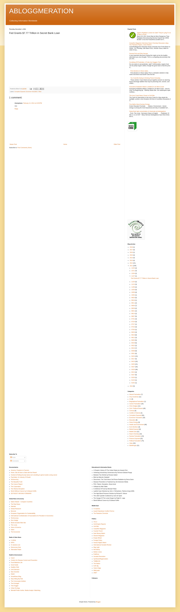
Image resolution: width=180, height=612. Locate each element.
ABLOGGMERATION (41, 11)
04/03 (133, 364)
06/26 (133, 332)
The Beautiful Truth (16, 482)
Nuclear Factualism (135, 436)
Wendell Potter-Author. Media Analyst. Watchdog (25, 590)
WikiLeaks (97, 570)
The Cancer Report (16, 484)
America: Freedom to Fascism (20, 470)
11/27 (133, 276)
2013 (131, 260)
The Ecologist (15, 583)
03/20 (133, 369)
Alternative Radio (16, 549)
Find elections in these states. (139, 71)
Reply (16, 109)
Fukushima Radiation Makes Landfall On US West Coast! (146, 87)
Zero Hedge (14, 520)
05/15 (133, 348)
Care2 (13, 558)
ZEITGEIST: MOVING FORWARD (21, 493)
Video (39, 91)
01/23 (133, 380)
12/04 (133, 273)
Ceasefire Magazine (100, 529)
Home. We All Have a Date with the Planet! (24, 472)
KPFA (12, 542)
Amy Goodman (133, 397)
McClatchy (97, 549)
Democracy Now (16, 547)
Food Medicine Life (16, 562)
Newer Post (13, 144)
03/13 (133, 372)
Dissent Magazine (99, 535)
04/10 (133, 361)
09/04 (133, 305)
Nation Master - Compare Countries (21, 502)
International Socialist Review (102, 545)
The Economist (15, 532)
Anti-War (96, 526)
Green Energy (133, 422)
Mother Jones (98, 552)
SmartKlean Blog (16, 576)
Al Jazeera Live (15, 545)
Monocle (13, 511)
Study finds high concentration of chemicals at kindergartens (147, 111)
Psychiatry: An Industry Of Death (21, 477)
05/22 (133, 345)
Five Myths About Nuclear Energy (139, 104)
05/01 (133, 353)
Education (132, 420)
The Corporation (16, 486)
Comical (131, 410)
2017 (131, 250)
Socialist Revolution (99, 556)
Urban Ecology (15, 588)
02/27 (133, 375)
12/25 (133, 268)
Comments (14, 461)
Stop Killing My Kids (17, 579)
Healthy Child (15, 567)
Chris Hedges (133, 406)
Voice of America (16, 527)
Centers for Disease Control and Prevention (24, 560)
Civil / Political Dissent (136, 408)
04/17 (133, 359)
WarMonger (132, 445)
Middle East (132, 431)
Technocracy (14, 479)
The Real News (15, 504)
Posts (12, 457)
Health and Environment (136, 424)
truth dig (96, 566)
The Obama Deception (18, 489)
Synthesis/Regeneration (101, 559)
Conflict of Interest (134, 413)
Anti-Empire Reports (100, 524)
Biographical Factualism (136, 401)
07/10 (133, 327)
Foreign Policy (98, 540)
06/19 (133, 335)
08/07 (133, 316)
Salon (12, 529)
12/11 (133, 270)
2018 (131, 247)
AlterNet (13, 506)
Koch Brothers (133, 427)
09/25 (133, 297)
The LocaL (14, 525)
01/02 (133, 383)
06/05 (133, 340)
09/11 (133, 303)
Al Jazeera (97, 509)
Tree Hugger (14, 586)
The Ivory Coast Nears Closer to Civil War (142, 95)
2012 (131, 263)
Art (130, 399)
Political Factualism (135, 441)
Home (65, 144)
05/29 (133, 343)
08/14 (133, 313)
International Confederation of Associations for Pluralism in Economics (32, 516)
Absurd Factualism (135, 394)
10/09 (133, 292)
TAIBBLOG (97, 561)
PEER (13, 574)
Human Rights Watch (100, 542)
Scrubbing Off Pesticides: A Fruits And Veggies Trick (145, 62)
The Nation (97, 563)
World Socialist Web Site (18, 523)
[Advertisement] (149, 151)
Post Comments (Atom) (24, 147)
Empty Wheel (98, 538)
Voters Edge (97, 568)
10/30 (133, 289)
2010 (131, 386)
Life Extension (15, 569)
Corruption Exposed (19, 91)
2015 (131, 255)
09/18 (133, 300)
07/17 (133, 324)
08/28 (133, 308)
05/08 (133, 351)
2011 (131, 265)
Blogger (98, 602)
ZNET (95, 573)
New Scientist (15, 572)
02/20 (133, 377)
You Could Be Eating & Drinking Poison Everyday (145, 78)
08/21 (133, 311)
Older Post (117, 144)
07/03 (133, 329)
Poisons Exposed (134, 438)
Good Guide (14, 565)
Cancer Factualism (135, 404)
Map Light (97, 547)
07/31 (133, 319)
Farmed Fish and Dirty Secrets (138, 53)
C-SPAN (13, 540)
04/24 (133, 356)
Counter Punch (98, 531)
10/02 (133, 295)
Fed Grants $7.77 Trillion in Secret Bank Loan (145, 278)
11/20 (133, 282)
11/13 (133, 284)
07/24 (133, 321)
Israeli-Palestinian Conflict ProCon (104, 511)
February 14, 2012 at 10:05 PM (32, 103)
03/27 (133, 367)
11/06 (133, 287)
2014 (131, 258)
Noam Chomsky (134, 434)
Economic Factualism (32, 91)
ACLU (95, 522)
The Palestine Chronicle (101, 513)
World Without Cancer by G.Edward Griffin (23, 491)
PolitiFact (96, 554)
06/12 (133, 337)
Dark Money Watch (99, 533)
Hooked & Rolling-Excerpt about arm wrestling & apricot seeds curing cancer (34, 475)
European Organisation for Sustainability (23, 513)
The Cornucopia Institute (18, 581)
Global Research (16, 509)
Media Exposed (134, 429)
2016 (131, 252)
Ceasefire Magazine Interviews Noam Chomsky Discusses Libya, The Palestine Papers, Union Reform (149, 43)
